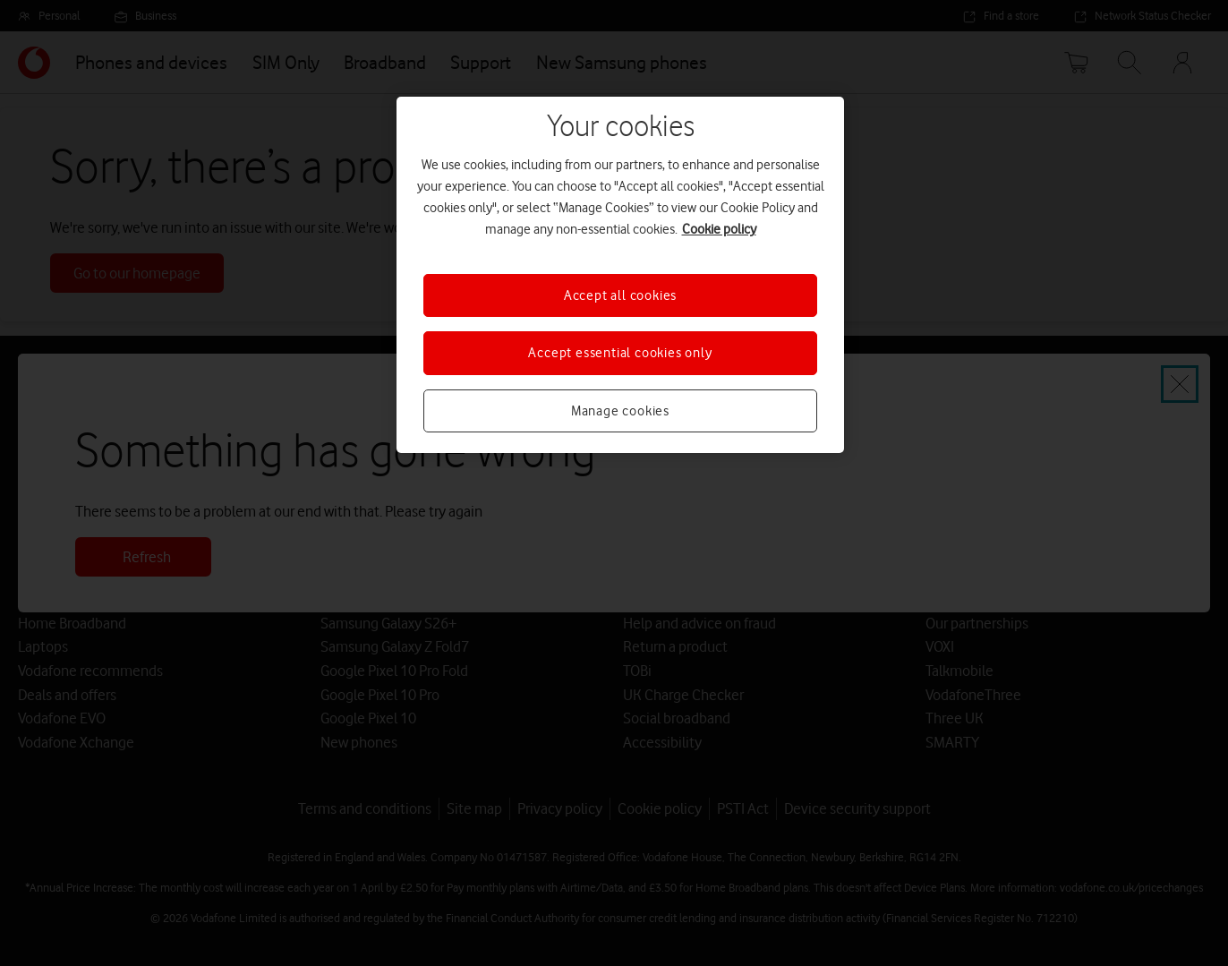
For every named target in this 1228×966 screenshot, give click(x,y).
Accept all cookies (620, 295)
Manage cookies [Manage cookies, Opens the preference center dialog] (620, 411)
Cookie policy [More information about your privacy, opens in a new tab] (719, 229)
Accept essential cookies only (620, 353)
